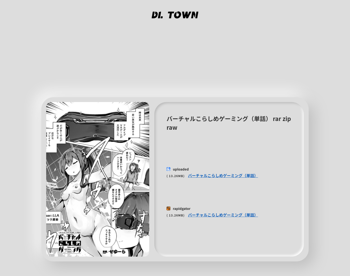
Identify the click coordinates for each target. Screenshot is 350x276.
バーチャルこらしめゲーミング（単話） (223, 175)
